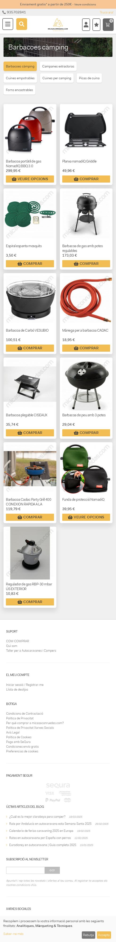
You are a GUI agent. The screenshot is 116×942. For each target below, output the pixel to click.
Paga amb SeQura (18, 742)
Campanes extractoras (58, 66)
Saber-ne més (13, 934)
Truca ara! (107, 12)
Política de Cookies (18, 737)
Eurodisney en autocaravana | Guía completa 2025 (42, 845)
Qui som (11, 646)
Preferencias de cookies (22, 751)
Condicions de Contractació (24, 714)
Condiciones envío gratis (22, 747)
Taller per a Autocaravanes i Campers (31, 651)
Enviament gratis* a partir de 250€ (58, 4)
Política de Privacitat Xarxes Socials (30, 728)
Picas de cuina (89, 78)
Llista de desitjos (17, 690)
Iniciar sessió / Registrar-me (25, 685)
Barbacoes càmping (20, 66)
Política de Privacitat (19, 718)
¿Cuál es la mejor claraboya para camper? (37, 817)
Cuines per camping (56, 78)
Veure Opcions (30, 179)
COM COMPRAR (17, 641)
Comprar (86, 179)
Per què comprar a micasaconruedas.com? (35, 723)
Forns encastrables (19, 90)
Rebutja (88, 935)
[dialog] (58, 929)
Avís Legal (13, 732)
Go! (52, 870)
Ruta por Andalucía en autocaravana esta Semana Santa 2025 (50, 824)
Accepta (104, 935)
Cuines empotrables (20, 78)
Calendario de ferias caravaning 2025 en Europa (41, 831)
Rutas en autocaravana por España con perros (40, 838)
